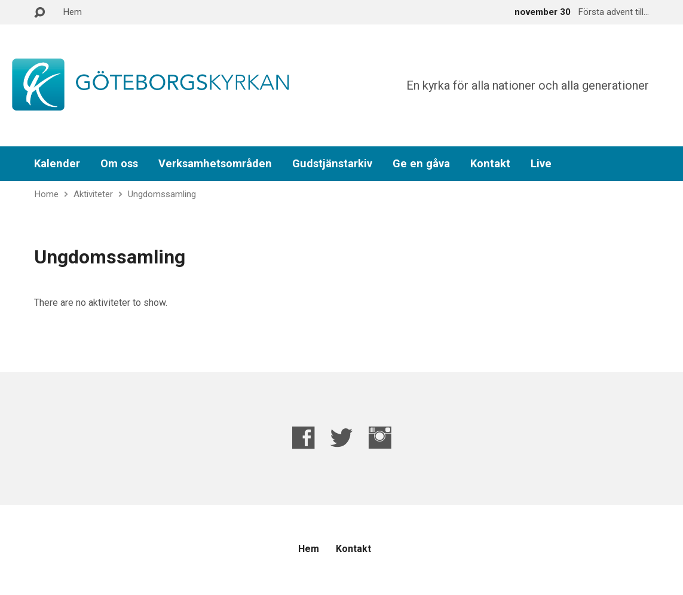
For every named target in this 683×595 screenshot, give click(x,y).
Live (541, 163)
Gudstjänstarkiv (332, 163)
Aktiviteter (93, 194)
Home (46, 194)
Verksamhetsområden (215, 163)
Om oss (119, 163)
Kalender (57, 163)
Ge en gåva (421, 163)
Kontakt (490, 163)
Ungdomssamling (162, 194)
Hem (72, 12)
